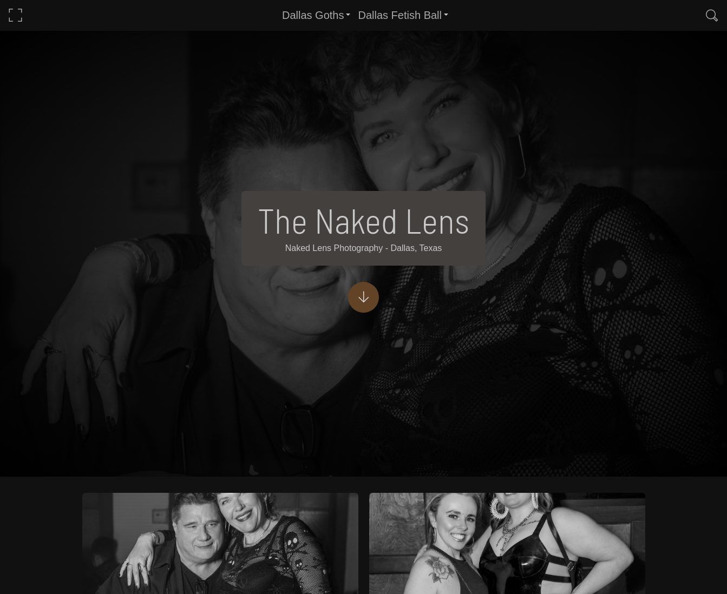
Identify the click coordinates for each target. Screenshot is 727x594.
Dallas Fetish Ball (400, 15)
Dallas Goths (313, 15)
